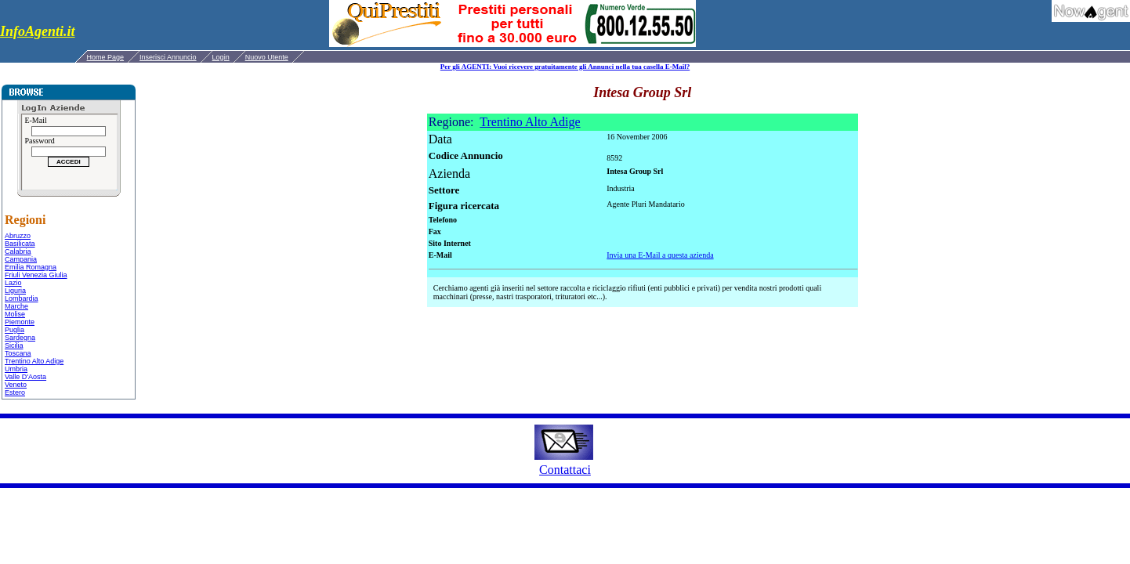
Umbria (16, 369)
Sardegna (20, 338)
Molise (15, 314)
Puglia (14, 330)
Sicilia (14, 345)
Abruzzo (18, 236)
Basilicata (20, 244)
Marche (16, 306)
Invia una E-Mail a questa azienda (660, 255)
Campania (21, 259)
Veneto (16, 385)
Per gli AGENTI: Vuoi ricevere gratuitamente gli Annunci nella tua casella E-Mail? (565, 66)
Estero (15, 392)
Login (221, 57)
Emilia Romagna (30, 267)
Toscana (18, 353)
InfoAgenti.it (37, 31)
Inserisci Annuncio (168, 57)
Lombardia (21, 298)
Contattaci (565, 469)
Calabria (18, 251)
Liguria (15, 291)
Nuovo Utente (266, 57)
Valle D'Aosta (25, 377)
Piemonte (19, 322)
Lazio (13, 283)
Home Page (106, 57)
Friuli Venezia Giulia (36, 275)
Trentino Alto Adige (34, 361)
